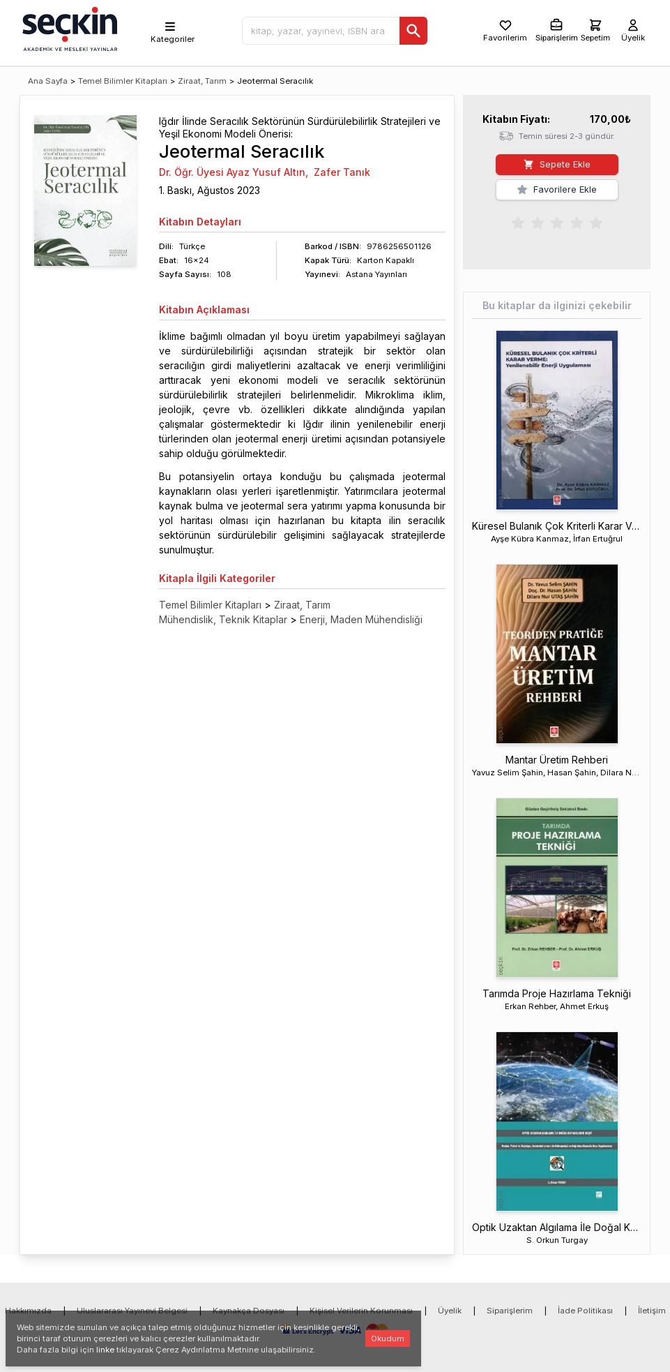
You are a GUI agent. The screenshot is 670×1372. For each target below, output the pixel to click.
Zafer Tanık (342, 172)
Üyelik (450, 1310)
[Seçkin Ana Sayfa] (68, 28)
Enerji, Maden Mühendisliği (361, 619)
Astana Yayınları (376, 274)
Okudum (387, 1338)
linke (105, 1350)
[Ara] (413, 31)
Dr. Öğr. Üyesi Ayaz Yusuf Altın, (233, 172)
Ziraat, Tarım (202, 81)
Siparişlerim (510, 1310)
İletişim (652, 1310)
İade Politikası (585, 1310)
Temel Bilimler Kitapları (122, 81)
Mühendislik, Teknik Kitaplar (223, 619)
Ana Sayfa (48, 81)
